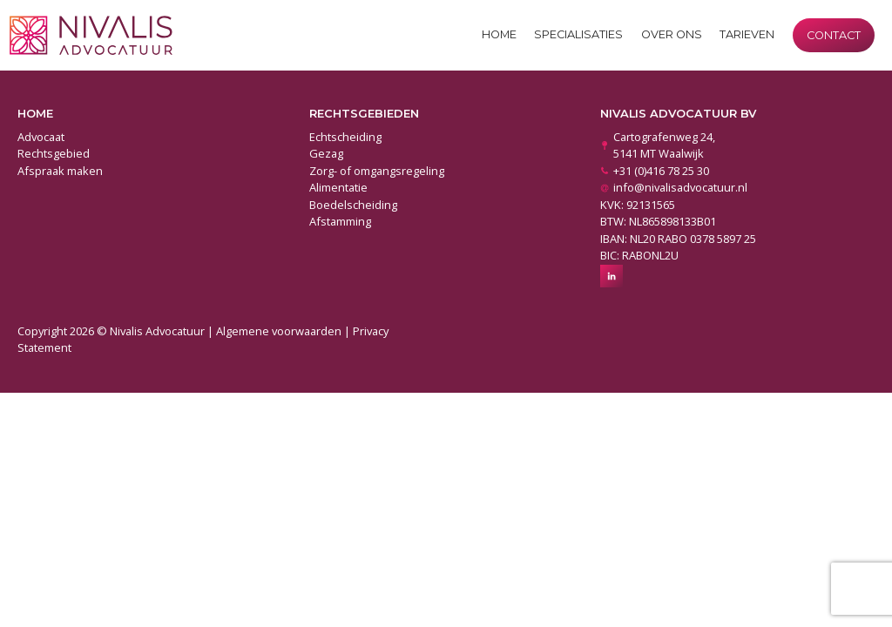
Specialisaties (578, 34)
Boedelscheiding (353, 204)
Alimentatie (338, 187)
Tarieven (747, 34)
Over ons (671, 34)
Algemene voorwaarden (278, 331)
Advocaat (40, 137)
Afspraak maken (60, 171)
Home (499, 34)
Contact (834, 35)
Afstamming (340, 221)
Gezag (326, 153)
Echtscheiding (345, 137)
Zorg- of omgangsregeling (376, 171)
